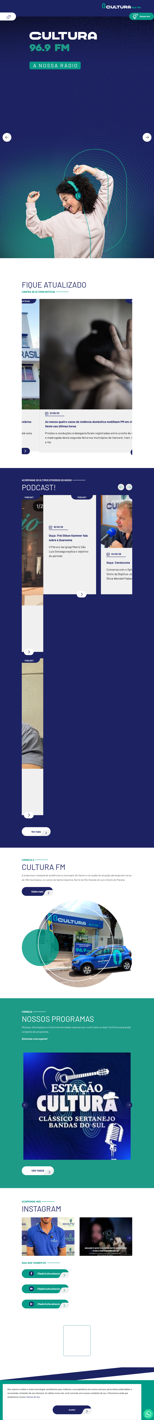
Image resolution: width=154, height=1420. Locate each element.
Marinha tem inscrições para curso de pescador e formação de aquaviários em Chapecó (75, 424)
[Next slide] (147, 137)
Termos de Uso (33, 1397)
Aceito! (80, 1409)
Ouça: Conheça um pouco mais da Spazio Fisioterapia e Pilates (68, 620)
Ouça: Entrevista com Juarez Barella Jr (52, 783)
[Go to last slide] (7, 137)
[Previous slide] (25, 1105)
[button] (141, 16)
